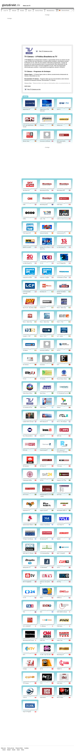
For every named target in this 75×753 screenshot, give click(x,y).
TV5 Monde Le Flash (62, 277)
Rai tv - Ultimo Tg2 (27, 321)
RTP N (58, 350)
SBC (41, 611)
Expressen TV (26, 510)
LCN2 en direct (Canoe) (62, 218)
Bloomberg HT (60, 654)
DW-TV (58, 109)
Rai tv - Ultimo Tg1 (61, 307)
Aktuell (14, 10)
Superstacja (43, 697)
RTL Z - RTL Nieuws (62, 421)
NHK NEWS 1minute (62, 611)
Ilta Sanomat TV (44, 539)
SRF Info (59, 435)
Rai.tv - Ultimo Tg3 (44, 321)
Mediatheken (50, 10)
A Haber (25, 668)
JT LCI (41, 263)
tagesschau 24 (26, 109)
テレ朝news (43, 626)
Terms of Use (10, 748)
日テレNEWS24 (27, 626)
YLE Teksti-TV (60, 524)
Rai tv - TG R (43, 336)
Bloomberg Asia (43, 204)
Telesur (58, 407)
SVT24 (41, 480)
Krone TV (42, 435)
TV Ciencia (42, 378)
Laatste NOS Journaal (28, 421)
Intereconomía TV (61, 233)
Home (4, 749)
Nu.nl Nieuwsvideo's (28, 435)
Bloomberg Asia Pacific (28, 640)
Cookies (26, 748)
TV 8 (41, 683)
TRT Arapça (26, 683)
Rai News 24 (43, 291)
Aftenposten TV (26, 567)
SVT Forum (25, 494)
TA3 (24, 611)
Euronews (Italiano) (44, 350)
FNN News (59, 626)
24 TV (41, 668)
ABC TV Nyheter (61, 553)
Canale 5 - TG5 (26, 336)
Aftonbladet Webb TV (62, 510)
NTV (24, 654)
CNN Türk (42, 640)
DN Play (59, 581)
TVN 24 (25, 697)
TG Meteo (25, 350)
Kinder (22, 10)
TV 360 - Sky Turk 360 (45, 654)
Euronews (42, 364)
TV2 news (59, 466)
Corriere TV (43, 307)
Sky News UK (26, 190)
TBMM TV (59, 668)
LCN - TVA (42, 218)
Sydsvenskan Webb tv (28, 524)
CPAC (24, 218)
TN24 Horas (43, 407)
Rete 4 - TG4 (60, 321)
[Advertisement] (25, 1)
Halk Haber (59, 683)
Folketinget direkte (27, 480)
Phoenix (42, 125)
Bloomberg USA (61, 190)
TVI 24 (24, 378)
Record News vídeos (62, 378)
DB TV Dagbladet (27, 581)
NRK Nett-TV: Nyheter (28, 553)
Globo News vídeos (27, 393)
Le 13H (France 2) (61, 247)
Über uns (3, 748)
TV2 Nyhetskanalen (44, 553)
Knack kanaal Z (43, 450)
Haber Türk (59, 640)
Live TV (6, 10)
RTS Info (25, 450)
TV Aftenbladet (43, 567)
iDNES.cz (59, 597)
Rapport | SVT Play (61, 480)
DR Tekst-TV (43, 466)
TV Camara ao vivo (27, 407)
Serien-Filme (39, 10)
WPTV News (60, 697)
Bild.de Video (26, 141)
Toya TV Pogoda (27, 711)
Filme (22, 749)
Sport (29, 10)
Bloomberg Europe (44, 190)
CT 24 (24, 597)
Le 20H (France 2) (27, 263)
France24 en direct (27, 277)
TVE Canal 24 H (27, 233)
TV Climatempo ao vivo (62, 393)
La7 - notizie (60, 336)
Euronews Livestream (45, 141)
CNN (24, 204)
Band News (42, 393)
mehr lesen (27, 86)
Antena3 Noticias (44, 233)
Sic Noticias (26, 364)
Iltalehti (58, 539)
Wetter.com (59, 125)
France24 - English (44, 277)
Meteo (41, 597)
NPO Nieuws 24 (44, 421)
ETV (58, 364)
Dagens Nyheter (44, 510)
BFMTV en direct (27, 247)
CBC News (59, 204)
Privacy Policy (19, 748)
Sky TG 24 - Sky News (28, 307)
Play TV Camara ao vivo (34, 89)
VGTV (58, 567)
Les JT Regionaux (61, 263)
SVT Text (59, 494)
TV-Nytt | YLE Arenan (28, 539)
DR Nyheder (26, 466)
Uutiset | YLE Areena (45, 524)
